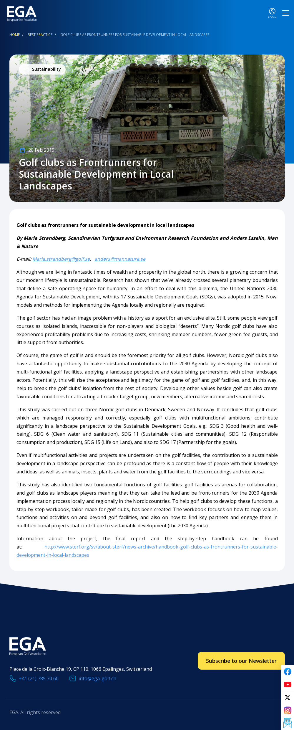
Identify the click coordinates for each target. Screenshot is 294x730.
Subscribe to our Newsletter (241, 660)
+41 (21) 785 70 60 (39, 678)
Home (14, 34)
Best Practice (40, 34)
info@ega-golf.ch (97, 678)
